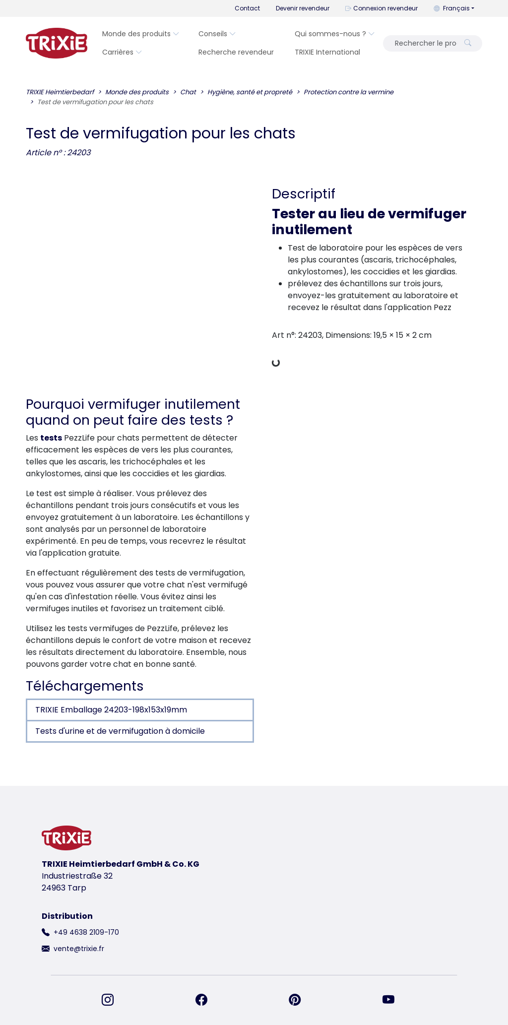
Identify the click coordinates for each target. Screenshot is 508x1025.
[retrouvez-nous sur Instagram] (114, 1000)
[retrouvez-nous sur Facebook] (207, 1000)
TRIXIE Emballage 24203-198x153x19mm (111, 709)
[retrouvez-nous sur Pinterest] (301, 1000)
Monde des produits (141, 34)
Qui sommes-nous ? (335, 34)
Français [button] (452, 8)
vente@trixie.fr (79, 949)
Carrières (122, 52)
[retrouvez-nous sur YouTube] (394, 1000)
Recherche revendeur (236, 52)
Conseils (217, 34)
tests (51, 438)
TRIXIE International (327, 52)
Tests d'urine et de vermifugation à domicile (120, 731)
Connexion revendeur (381, 8)
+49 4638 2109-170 (86, 932)
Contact (247, 8)
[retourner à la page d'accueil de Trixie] (56, 43)
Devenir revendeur (302, 8)
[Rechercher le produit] (423, 43)
